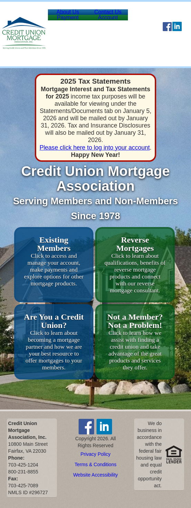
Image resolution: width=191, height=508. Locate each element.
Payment (71, 33)
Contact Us (117, 17)
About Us (71, 17)
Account (117, 33)
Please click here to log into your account (95, 147)
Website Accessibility (95, 475)
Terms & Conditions (95, 464)
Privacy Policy (95, 454)
